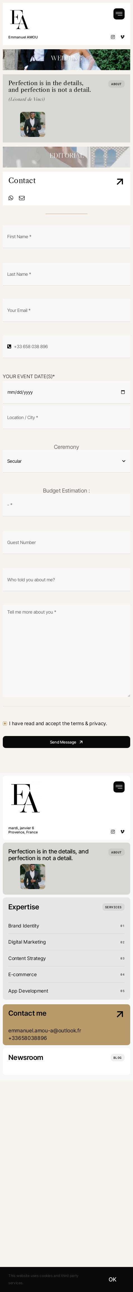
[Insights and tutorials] (118, 1057)
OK (112, 1279)
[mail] (22, 198)
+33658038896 (27, 1038)
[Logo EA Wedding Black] (19, 11)
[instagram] (113, 37)
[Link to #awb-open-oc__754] (119, 13)
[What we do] (113, 907)
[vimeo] (122, 37)
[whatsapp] (10, 198)
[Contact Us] (111, 189)
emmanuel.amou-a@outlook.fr (44, 1030)
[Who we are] (116, 84)
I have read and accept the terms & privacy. (58, 723)
